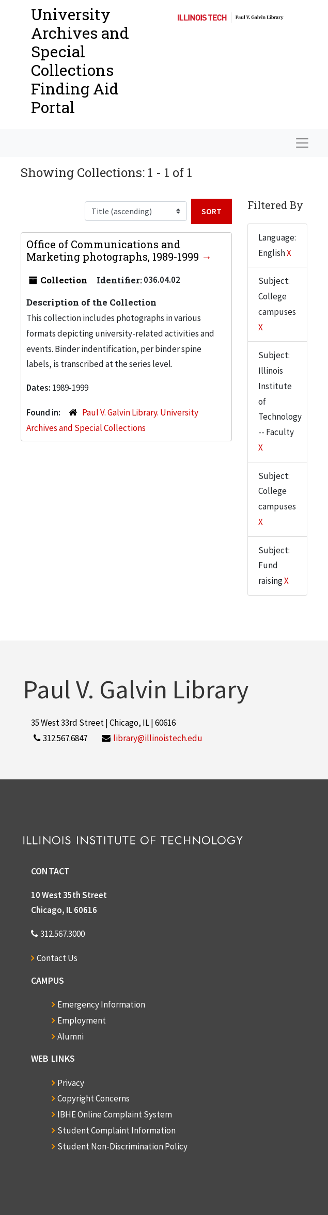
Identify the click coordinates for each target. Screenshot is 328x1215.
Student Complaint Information (116, 1130)
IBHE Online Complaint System (114, 1114)
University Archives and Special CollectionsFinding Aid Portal (80, 60)
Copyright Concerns (93, 1098)
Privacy (70, 1083)
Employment (81, 1020)
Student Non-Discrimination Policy (122, 1146)
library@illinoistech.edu (157, 738)
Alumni (70, 1036)
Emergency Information (101, 1004)
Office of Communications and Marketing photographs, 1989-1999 (113, 250)
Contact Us (57, 958)
